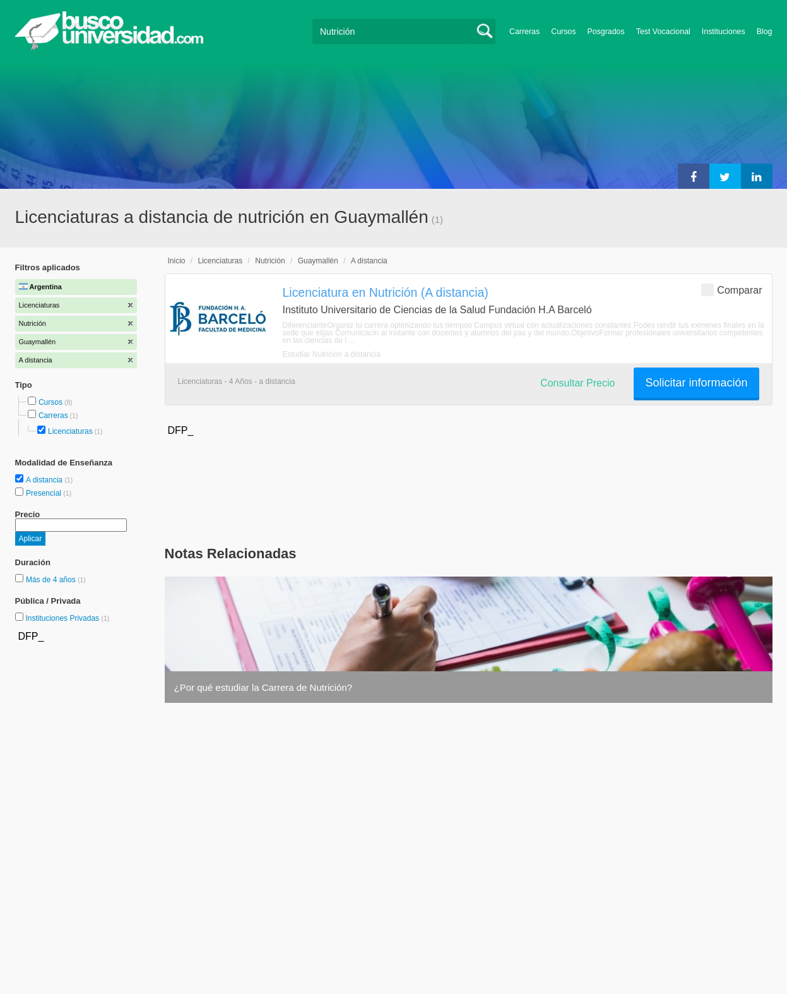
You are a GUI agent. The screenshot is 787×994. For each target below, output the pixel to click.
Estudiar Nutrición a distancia (332, 354)
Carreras (524, 31)
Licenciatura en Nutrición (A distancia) (385, 292)
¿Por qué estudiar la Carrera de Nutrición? (263, 687)
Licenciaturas (70, 431)
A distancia (45, 480)
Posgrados (605, 31)
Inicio (177, 260)
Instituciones (723, 31)
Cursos (563, 31)
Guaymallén (318, 260)
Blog (764, 31)
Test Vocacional (663, 31)
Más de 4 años (52, 579)
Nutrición (270, 260)
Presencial (44, 493)
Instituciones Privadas (67, 618)
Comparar (731, 290)
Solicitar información (696, 382)
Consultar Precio (577, 383)
